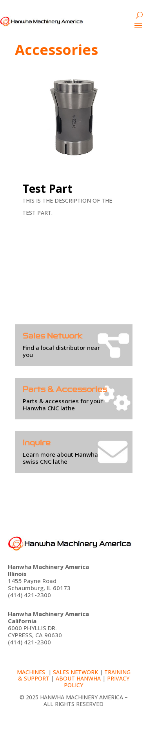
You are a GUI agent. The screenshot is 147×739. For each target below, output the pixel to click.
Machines (32, 672)
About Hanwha (78, 678)
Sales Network (75, 672)
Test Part (47, 188)
